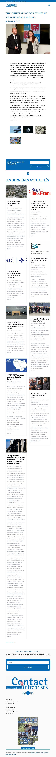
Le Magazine (15, 711)
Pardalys (33, 752)
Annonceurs (8, 711)
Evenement (10, 384)
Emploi (47, 400)
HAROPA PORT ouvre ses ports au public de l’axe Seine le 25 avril (15, 377)
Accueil (7, 710)
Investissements (11, 282)
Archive (7, 713)
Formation (33, 267)
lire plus (9, 248)
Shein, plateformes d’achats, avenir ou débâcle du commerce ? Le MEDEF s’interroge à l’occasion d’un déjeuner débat (16, 460)
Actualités (12, 710)
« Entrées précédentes (11, 642)
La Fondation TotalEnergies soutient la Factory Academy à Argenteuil (40, 321)
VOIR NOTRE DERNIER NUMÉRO (28, 748)
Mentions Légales (40, 752)
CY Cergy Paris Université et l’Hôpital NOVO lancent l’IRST (39, 260)
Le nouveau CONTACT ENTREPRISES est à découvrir (14, 203)
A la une (13, 208)
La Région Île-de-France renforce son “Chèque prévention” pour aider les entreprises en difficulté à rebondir (39, 205)
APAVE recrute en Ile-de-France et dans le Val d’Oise (39, 395)
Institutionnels (39, 267)
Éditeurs (12, 713)
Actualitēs (18, 208)
